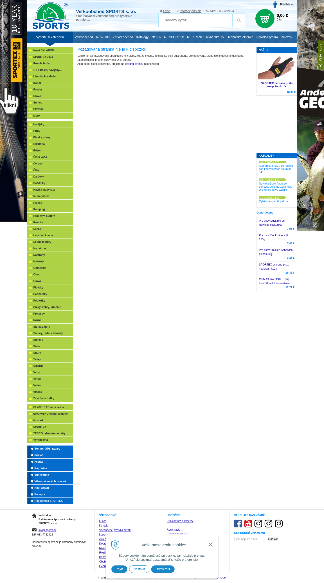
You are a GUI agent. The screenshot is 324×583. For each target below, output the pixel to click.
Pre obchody (41, 63)
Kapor (37, 83)
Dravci (37, 96)
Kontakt (103, 525)
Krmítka (38, 222)
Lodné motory (42, 241)
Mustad (38, 420)
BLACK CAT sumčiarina (48, 407)
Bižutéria (39, 144)
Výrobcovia (40, 439)
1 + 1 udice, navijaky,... (47, 70)
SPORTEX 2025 (43, 57)
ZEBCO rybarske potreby (49, 433)
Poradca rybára (267, 37)
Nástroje (38, 261)
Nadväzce (39, 248)
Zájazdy (286, 37)
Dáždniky (39, 183)
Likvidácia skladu (44, 76)
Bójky (37, 150)
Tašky (37, 359)
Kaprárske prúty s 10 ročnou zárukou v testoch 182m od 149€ (276, 169)
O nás (102, 521)
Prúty (36, 131)
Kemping (39, 209)
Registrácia (173, 529)
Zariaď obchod (123, 37)
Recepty (39, 494)
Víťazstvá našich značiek (50, 481)
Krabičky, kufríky (44, 215)
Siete (36, 346)
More (36, 115)
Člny (36, 170)
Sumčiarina (41, 474)
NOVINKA (159, 37)
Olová (37, 281)
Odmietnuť (162, 569)
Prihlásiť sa (287, 4)
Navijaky (38, 124)
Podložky (39, 300)
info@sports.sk (190, 11)
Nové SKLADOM (43, 50)
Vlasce (37, 392)
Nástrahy (39, 255)
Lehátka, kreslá (43, 235)
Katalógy (142, 37)
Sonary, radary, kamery (48, 333)
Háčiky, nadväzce (44, 189)
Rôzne (37, 320)
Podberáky (40, 294)
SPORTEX (39, 426)
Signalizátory (41, 326)
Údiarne (38, 365)
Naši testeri (41, 487)
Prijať (119, 569)
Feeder (37, 89)
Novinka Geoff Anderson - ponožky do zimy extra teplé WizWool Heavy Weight (275, 186)
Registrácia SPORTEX (48, 500)
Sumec (37, 102)
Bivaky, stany (41, 137)
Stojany (38, 339)
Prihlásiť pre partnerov (180, 521)
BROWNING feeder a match (50, 413)
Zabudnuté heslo (177, 534)
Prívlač (38, 455)
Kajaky (37, 202)
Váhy (36, 372)
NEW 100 (103, 37)
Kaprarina (40, 468)
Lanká (37, 228)
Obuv (36, 274)
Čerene (38, 163)
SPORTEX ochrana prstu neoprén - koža (277, 85)
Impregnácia (41, 196)
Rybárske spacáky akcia (273, 201)
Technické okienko (240, 37)
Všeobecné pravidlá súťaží (115, 530)
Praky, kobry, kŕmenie (47, 307)
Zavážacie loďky (43, 398)
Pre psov (39, 313)
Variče (37, 378)
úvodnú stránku (134, 63)
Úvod (167, 11)
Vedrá (37, 385)
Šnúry (37, 352)
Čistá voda (40, 157)
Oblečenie (39, 268)
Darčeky (38, 176)
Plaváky (38, 287)
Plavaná (38, 109)
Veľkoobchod (84, 37)
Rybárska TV (215, 37)
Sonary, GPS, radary (47, 448)
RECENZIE (195, 37)
